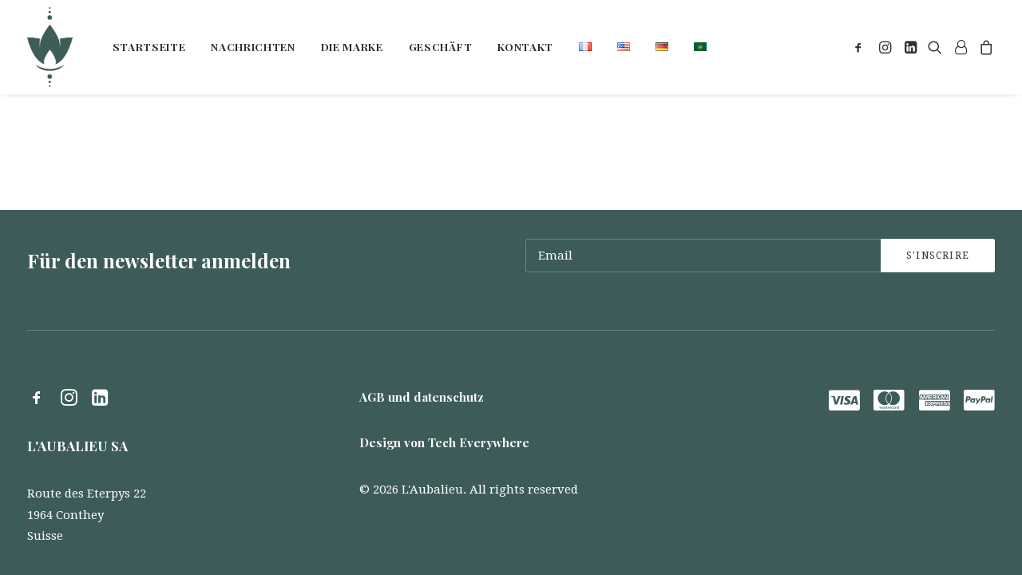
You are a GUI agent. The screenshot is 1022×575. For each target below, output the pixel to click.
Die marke (352, 46)
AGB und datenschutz (421, 397)
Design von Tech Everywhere (444, 442)
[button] (861, 47)
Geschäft (440, 46)
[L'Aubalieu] (50, 47)
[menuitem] (149, 47)
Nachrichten (253, 46)
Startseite (149, 46)
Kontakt (525, 46)
